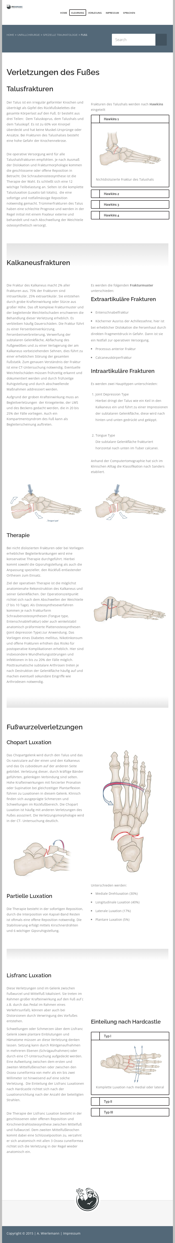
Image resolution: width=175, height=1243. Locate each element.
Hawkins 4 (111, 215)
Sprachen (129, 12)
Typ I (107, 1036)
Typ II (108, 1101)
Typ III (108, 1112)
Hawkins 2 (111, 194)
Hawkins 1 (111, 119)
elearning (77, 12)
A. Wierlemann (48, 1233)
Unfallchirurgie (28, 35)
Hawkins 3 (111, 204)
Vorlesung (95, 12)
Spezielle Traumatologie (60, 35)
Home (63, 12)
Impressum (112, 12)
